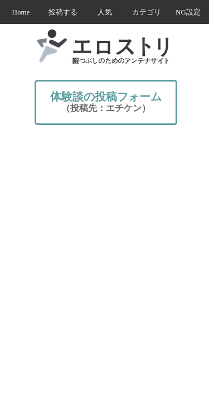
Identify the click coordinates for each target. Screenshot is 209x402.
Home (21, 12)
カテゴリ (146, 12)
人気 (105, 12)
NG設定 (188, 12)
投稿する (62, 12)
